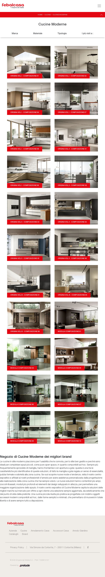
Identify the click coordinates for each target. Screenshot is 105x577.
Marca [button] (15, 33)
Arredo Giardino (80, 530)
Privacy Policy (17, 547)
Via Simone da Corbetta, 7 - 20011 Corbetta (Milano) (55, 547)
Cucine (47, 15)
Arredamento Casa (40, 530)
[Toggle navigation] (99, 5)
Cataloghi (13, 534)
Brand (25, 534)
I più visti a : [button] (87, 33)
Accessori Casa (61, 530)
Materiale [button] (37, 33)
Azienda (13, 530)
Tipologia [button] (62, 33)
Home (40, 15)
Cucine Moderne (60, 15)
